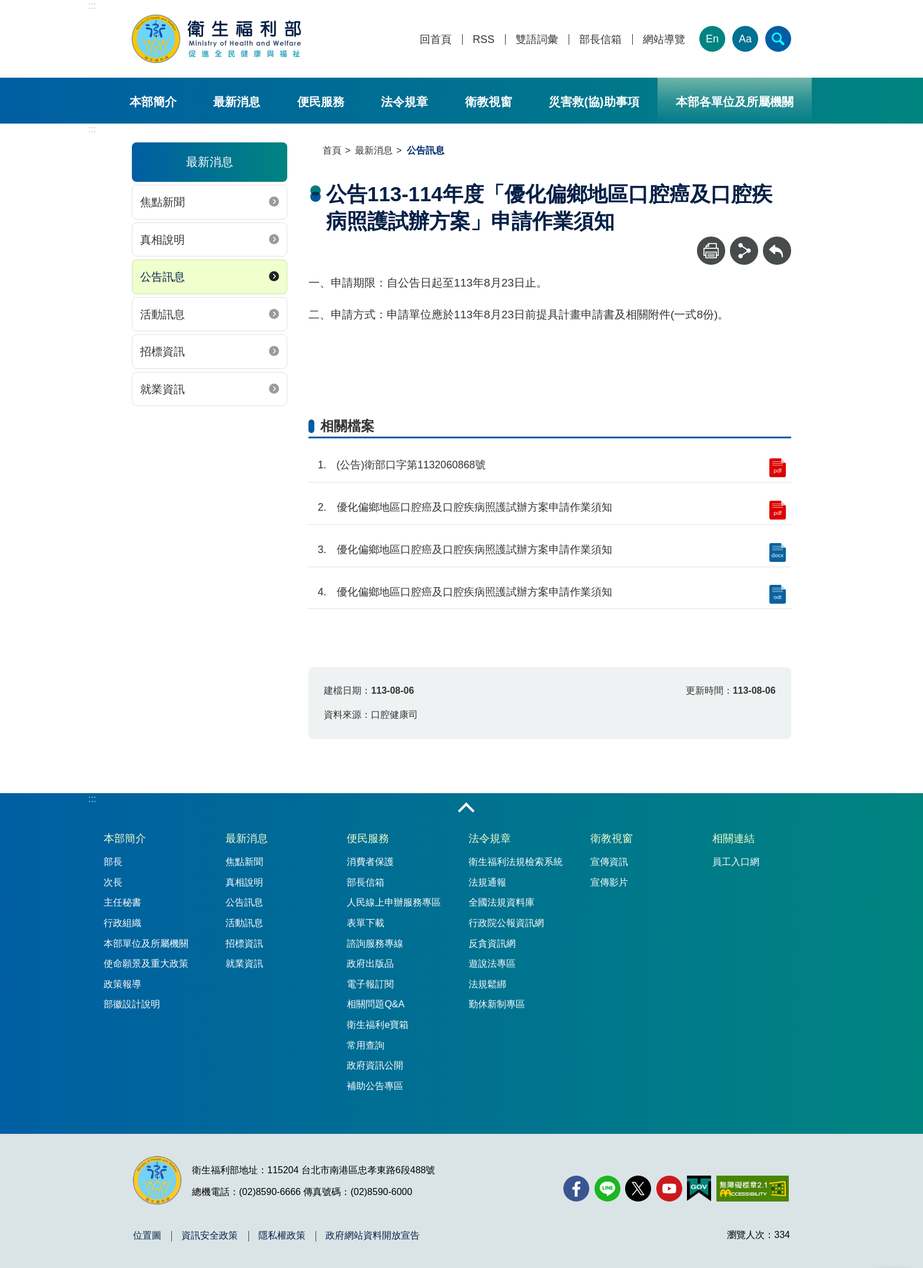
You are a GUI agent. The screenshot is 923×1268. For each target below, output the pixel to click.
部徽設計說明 (132, 1004)
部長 (113, 862)
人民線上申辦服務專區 (394, 902)
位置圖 (147, 1235)
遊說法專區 (492, 964)
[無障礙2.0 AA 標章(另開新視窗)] (752, 1189)
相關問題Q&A (375, 1004)
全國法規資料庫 (501, 902)
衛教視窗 (488, 101)
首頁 (332, 150)
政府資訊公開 (375, 1065)
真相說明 (162, 240)
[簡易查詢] (778, 39)
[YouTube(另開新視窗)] (669, 1189)
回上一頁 (777, 242)
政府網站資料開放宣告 (373, 1235)
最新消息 (236, 101)
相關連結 (733, 838)
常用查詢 (365, 1045)
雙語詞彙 (537, 39)
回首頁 (435, 39)
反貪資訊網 (492, 943)
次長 (113, 882)
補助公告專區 (375, 1086)
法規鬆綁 (487, 984)
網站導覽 (664, 39)
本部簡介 (153, 101)
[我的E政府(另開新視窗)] (699, 1189)
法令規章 (404, 101)
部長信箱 (600, 39)
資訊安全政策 (209, 1235)
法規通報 (487, 882)
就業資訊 (162, 389)
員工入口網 (735, 862)
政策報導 (122, 984)
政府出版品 (370, 964)
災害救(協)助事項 (594, 101)
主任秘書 (122, 902)
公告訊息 (162, 277)
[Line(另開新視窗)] (607, 1189)
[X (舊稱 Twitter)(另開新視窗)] (638, 1189)
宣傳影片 (609, 882)
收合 (466, 808)
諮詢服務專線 (375, 943)
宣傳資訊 (609, 862)
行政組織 (122, 923)
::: (92, 6)
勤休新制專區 (497, 1004)
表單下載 (365, 923)
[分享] (744, 251)
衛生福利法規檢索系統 (516, 862)
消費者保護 (370, 862)
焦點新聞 (162, 202)
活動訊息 (162, 314)
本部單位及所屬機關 (146, 943)
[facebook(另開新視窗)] (576, 1189)
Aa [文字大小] (745, 39)
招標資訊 (162, 351)
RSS (483, 39)
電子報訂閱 (370, 984)
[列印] (711, 251)
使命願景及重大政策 (146, 964)
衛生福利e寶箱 (378, 1025)
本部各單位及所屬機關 (734, 101)
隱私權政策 (282, 1235)
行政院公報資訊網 (506, 923)
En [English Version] (712, 39)
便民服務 (320, 101)
